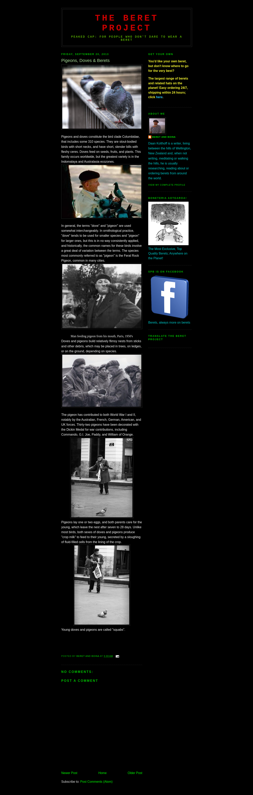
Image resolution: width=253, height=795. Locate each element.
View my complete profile (166, 185)
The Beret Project (127, 23)
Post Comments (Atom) (96, 781)
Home (102, 773)
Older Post (135, 773)
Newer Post (69, 773)
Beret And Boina (164, 137)
